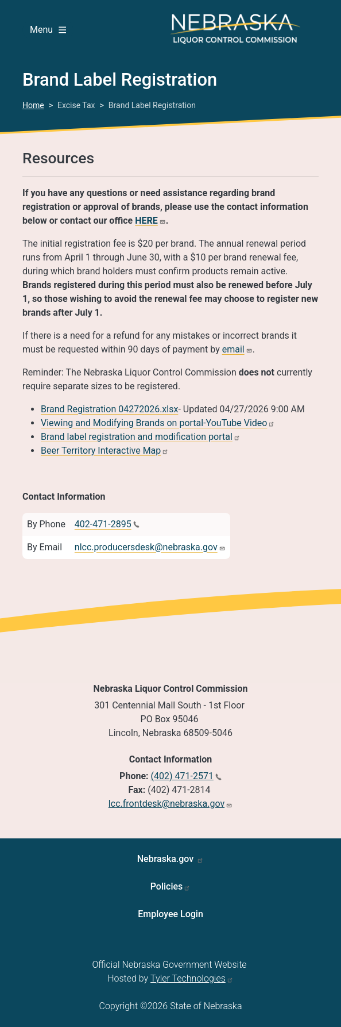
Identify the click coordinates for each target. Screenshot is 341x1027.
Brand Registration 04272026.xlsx (109, 409)
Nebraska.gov (166, 858)
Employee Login (170, 914)
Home (33, 105)
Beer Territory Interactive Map (101, 450)
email (233, 349)
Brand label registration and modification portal (136, 436)
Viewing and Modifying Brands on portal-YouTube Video (154, 422)
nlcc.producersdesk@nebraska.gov (146, 547)
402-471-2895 (103, 524)
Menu (48, 29)
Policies (166, 886)
